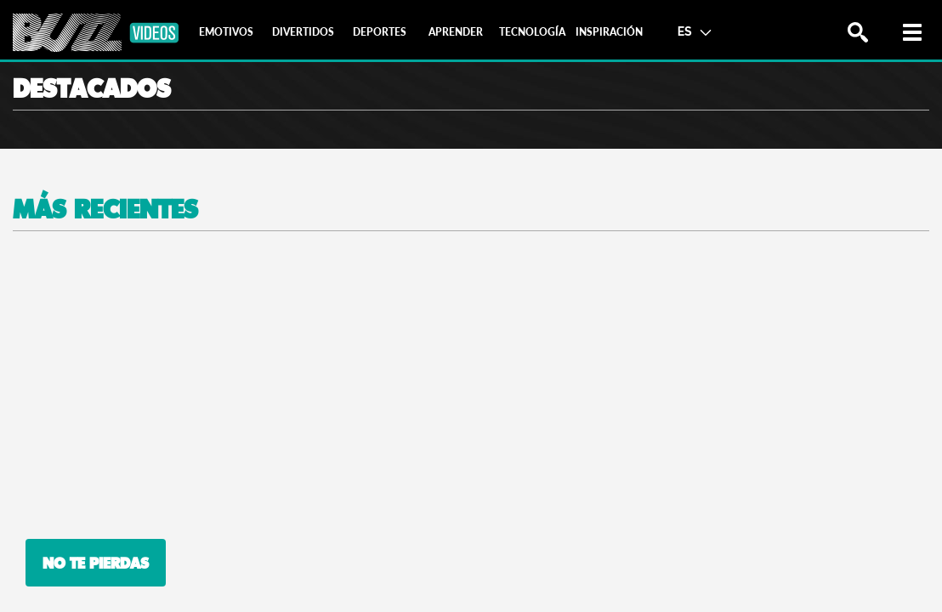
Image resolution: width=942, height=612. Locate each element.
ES (694, 30)
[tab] (226, 32)
